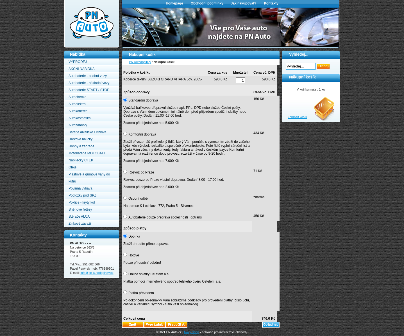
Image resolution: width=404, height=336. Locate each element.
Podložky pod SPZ (82, 195)
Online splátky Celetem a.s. (148, 274)
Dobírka (134, 236)
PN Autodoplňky (75, 1)
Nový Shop (191, 332)
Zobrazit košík (297, 117)
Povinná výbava (80, 188)
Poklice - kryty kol (82, 202)
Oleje (72, 167)
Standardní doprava (143, 100)
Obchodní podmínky (207, 3)
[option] (230, 27)
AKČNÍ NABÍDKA (82, 69)
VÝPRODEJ (78, 62)
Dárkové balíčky (80, 139)
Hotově (133, 255)
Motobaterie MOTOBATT (87, 153)
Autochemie (77, 97)
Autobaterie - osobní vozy (88, 76)
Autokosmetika (80, 118)
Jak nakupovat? (244, 3)
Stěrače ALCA (79, 216)
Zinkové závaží (80, 223)
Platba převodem (141, 293)
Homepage (174, 3)
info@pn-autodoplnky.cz (96, 272)
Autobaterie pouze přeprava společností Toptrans (165, 217)
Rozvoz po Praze (141, 172)
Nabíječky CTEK (81, 160)
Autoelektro (77, 104)
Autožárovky (78, 125)
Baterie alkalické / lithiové (87, 132)
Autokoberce (78, 111)
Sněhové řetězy (80, 209)
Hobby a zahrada (81, 146)
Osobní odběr (138, 198)
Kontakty (271, 3)
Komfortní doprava (142, 134)
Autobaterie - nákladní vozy (89, 83)
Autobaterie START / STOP (89, 90)
